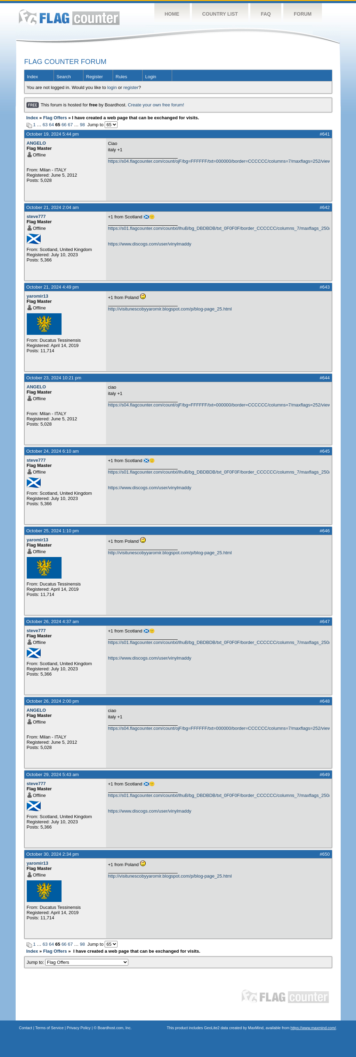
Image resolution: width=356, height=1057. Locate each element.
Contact (25, 1028)
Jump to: (78, 962)
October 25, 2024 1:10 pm (52, 530)
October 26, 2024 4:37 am (52, 621)
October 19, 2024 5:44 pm (52, 134)
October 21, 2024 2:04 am (52, 207)
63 (45, 124)
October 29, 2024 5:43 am (52, 774)
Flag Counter (69, 17)
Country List (220, 14)
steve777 (36, 216)
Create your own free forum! (156, 104)
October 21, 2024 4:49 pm (52, 287)
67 (70, 124)
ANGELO (36, 143)
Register (94, 76)
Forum (303, 14)
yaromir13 (37, 296)
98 (82, 124)
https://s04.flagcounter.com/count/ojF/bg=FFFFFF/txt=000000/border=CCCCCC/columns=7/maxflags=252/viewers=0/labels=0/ (219, 161)
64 (51, 124)
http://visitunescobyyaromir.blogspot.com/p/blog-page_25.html (170, 309)
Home (172, 14)
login (112, 87)
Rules (121, 76)
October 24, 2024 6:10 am (52, 451)
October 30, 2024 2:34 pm (52, 854)
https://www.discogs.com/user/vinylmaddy (150, 244)
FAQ (266, 14)
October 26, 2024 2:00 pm (52, 701)
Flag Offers (55, 117)
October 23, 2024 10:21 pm (53, 377)
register (130, 87)
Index (32, 76)
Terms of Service (49, 1028)
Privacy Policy (78, 1028)
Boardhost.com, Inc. (115, 1028)
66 (64, 124)
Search (64, 76)
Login (150, 76)
